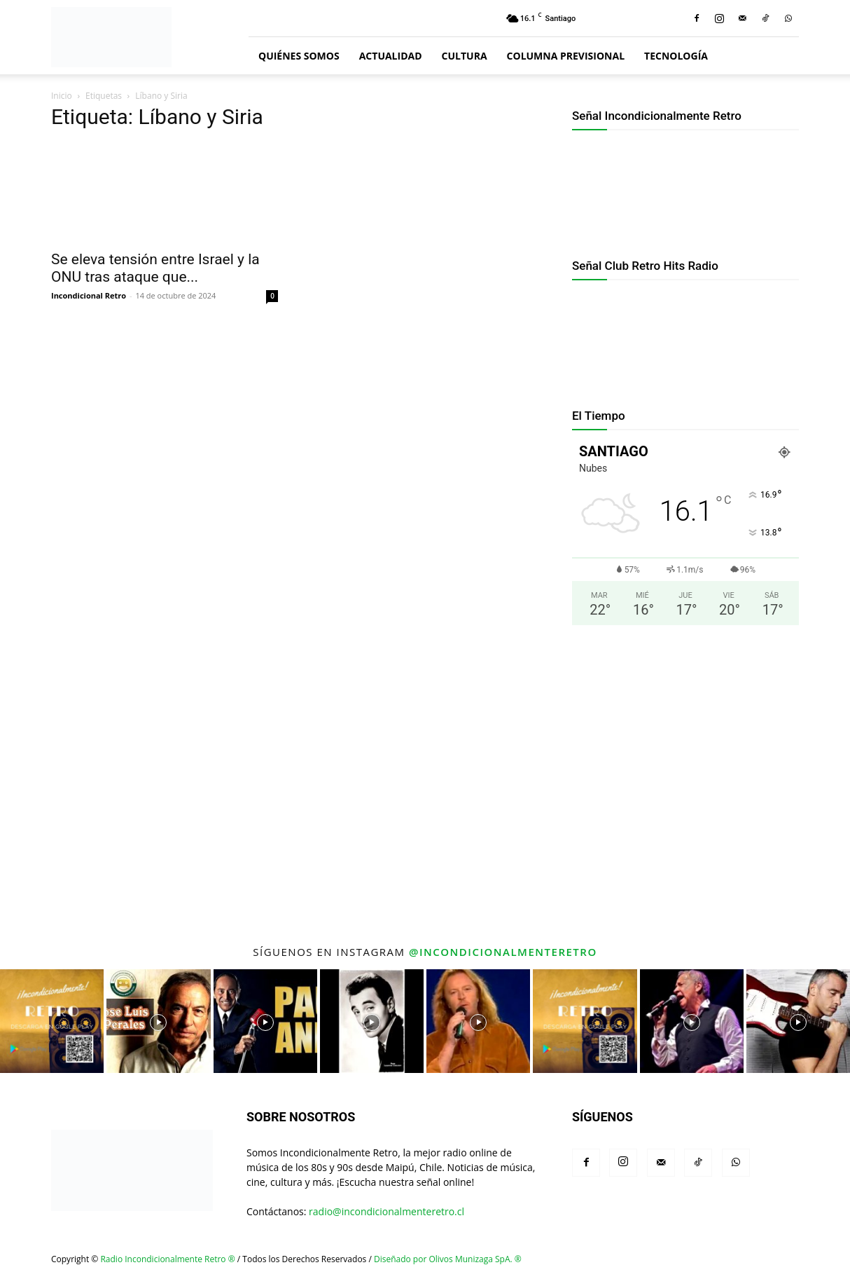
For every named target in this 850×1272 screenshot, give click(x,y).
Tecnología (676, 55)
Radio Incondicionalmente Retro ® (167, 1259)
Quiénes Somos (299, 55)
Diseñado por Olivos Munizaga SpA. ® (448, 1259)
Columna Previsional (566, 55)
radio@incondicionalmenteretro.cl (386, 1211)
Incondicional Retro (88, 295)
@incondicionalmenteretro (503, 952)
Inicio (61, 96)
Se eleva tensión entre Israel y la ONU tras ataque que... (155, 268)
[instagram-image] (52, 1021)
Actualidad (390, 55)
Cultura (464, 55)
